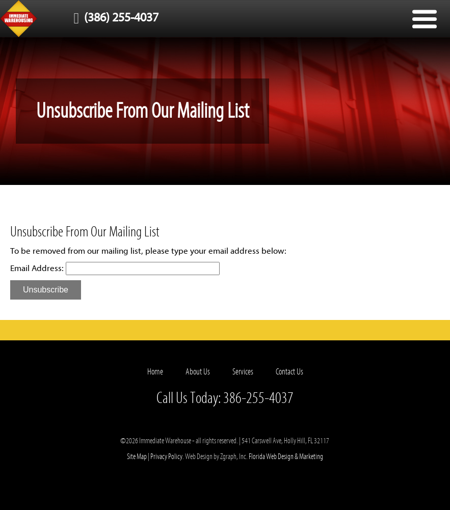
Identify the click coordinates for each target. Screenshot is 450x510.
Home (155, 371)
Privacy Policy (166, 456)
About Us (198, 371)
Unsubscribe (45, 289)
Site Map (137, 456)
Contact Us (289, 371)
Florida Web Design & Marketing (286, 456)
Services (242, 371)
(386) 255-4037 (113, 17)
